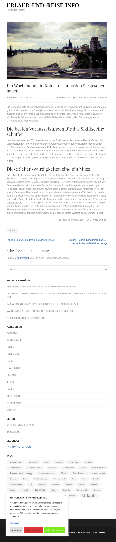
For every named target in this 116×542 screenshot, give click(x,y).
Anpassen (16, 530)
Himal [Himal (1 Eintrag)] (25, 479)
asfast (14, 97)
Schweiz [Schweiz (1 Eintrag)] (97, 490)
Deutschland (14, 340)
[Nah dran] (65, 495)
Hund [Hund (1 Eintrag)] (84, 479)
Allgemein (64, 97)
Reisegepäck (14, 403)
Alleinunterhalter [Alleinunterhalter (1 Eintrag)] (16, 462)
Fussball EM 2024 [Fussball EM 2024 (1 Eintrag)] (98, 473)
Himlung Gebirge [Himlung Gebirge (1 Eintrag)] (40, 479)
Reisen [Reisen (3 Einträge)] (40, 490)
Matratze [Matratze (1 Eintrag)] (69, 484)
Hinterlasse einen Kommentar (91, 97)
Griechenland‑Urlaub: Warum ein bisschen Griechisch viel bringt (44, 286)
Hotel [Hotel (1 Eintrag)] (73, 479)
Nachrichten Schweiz (19, 447)
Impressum (13, 432)
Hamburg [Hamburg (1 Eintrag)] (13, 479)
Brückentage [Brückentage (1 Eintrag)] (73, 462)
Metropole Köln (14, 202)
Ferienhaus (13, 354)
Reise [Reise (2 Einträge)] (25, 490)
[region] (37, 514)
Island (10, 382)
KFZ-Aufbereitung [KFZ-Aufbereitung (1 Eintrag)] (16, 484)
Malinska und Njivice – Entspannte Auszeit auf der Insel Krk (40, 311)
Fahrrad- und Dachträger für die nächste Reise (30, 240)
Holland (11, 375)
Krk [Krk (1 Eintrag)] (31, 484)
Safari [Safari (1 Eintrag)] (54, 490)
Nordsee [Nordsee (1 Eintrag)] (94, 484)
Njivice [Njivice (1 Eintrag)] (81, 484)
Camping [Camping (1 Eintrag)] (88, 462)
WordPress (100, 532)
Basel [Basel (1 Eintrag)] (46, 462)
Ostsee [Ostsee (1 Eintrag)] (12, 490)
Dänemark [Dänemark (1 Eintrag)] (52, 468)
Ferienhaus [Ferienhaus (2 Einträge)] (98, 467)
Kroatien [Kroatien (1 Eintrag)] (42, 484)
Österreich (13, 396)
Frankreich (13, 368)
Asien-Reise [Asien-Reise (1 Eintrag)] (33, 462)
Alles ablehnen (33, 530)
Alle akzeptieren (54, 530)
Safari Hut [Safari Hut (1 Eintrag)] (66, 490)
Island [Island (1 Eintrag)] (95, 479)
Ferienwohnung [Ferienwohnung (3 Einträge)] (21, 473)
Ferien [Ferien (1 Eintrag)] (83, 468)
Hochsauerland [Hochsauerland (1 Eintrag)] (59, 479)
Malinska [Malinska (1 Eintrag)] (55, 484)
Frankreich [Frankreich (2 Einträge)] (79, 473)
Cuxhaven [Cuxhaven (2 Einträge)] (15, 467)
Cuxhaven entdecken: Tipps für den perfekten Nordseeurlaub (42, 304)
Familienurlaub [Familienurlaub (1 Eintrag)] (68, 468)
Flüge (10, 361)
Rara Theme (76, 532)
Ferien (10, 347)
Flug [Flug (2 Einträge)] (63, 473)
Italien (10, 389)
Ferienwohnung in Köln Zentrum (44, 147)
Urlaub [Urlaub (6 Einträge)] (89, 495)
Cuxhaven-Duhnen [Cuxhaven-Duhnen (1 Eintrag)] (35, 468)
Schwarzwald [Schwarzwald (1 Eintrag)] (82, 490)
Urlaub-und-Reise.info (43, 5)
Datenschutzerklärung (20, 425)
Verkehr (11, 410)
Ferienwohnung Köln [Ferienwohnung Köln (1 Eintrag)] (46, 473)
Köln (12, 230)
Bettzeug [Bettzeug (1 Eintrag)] (59, 462)
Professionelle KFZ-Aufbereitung (26, 318)
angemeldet (23, 258)
